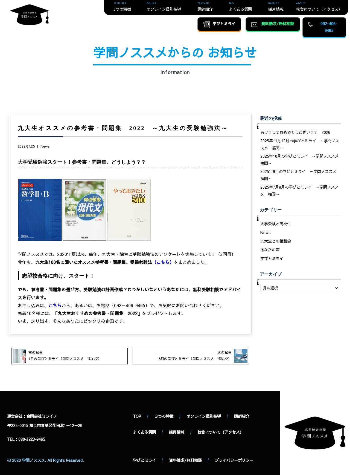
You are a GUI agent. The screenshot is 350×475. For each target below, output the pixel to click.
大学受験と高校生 (275, 223)
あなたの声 (269, 249)
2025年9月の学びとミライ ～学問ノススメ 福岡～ (300, 175)
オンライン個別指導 (203, 416)
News (45, 146)
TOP (137, 416)
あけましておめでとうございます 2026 (295, 132)
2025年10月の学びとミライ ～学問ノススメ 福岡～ (300, 159)
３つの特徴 (163, 416)
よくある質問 (144, 432)
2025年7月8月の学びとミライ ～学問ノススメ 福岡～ (299, 190)
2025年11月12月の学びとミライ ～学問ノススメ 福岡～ (299, 144)
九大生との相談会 (275, 241)
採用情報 (176, 432)
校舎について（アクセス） (220, 432)
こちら (163, 262)
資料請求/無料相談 (185, 460)
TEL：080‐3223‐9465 (26, 439)
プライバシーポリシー (234, 460)
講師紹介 (241, 416)
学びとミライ (271, 258)
